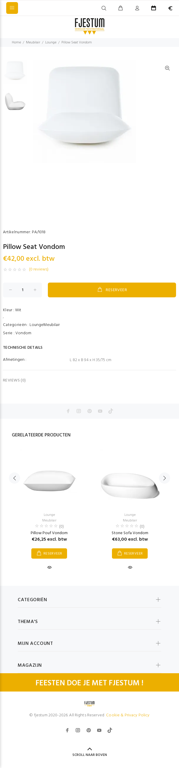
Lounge (50, 42)
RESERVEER (112, 289)
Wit (18, 310)
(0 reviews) (38, 269)
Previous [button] (14, 478)
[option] (15, 74)
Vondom (23, 333)
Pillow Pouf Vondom (49, 533)
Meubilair (33, 42)
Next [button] (164, 478)
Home (16, 42)
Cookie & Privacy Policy (127, 715)
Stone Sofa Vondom (130, 533)
